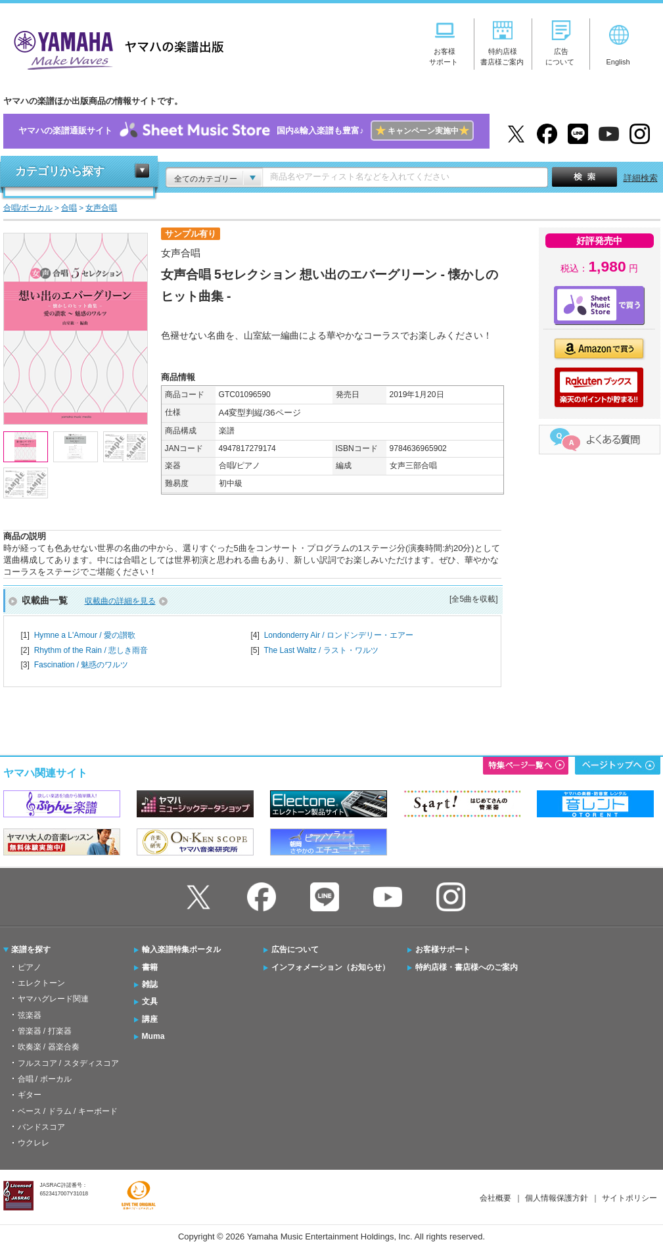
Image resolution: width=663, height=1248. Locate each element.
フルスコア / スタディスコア (68, 1063)
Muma (153, 1036)
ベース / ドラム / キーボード (68, 1111)
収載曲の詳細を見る (120, 601)
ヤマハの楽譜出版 (115, 48)
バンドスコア (41, 1127)
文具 (150, 1001)
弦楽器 (29, 1015)
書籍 (150, 967)
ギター (29, 1094)
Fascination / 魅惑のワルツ (81, 664)
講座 (150, 1019)
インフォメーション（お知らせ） (330, 967)
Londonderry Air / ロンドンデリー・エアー (338, 635)
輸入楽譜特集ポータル (181, 949)
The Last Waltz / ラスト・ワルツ (320, 650)
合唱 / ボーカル (45, 1079)
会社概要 (495, 1198)
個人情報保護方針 (556, 1198)
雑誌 (150, 984)
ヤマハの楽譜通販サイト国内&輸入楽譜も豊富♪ (246, 131)
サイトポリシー (629, 1198)
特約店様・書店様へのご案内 (466, 967)
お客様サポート (442, 949)
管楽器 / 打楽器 (45, 1031)
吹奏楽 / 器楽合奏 (49, 1046)
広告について (295, 949)
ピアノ (29, 967)
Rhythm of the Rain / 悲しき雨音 (91, 650)
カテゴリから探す (59, 171)
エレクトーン (41, 983)
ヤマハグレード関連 (53, 998)
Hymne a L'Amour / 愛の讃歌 (84, 635)
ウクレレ (33, 1142)
